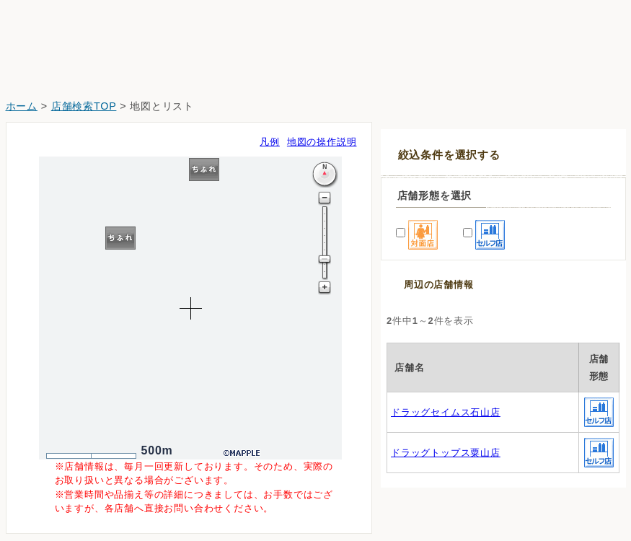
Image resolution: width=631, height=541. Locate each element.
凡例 (270, 141)
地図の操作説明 (322, 141)
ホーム (21, 106)
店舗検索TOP (84, 106)
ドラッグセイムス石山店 (445, 412)
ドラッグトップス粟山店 (445, 452)
